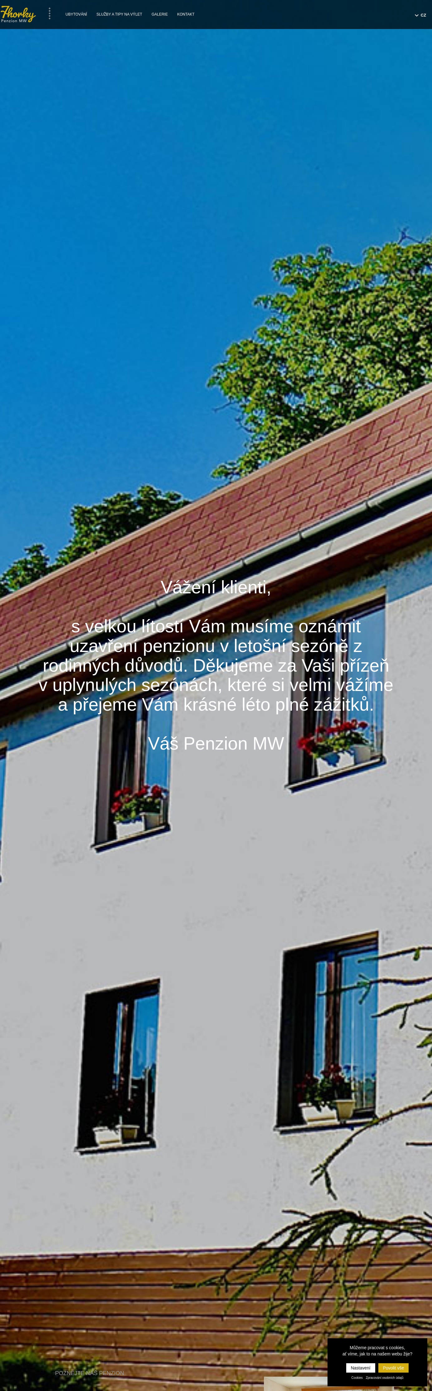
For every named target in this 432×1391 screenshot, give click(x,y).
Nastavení (361, 1367)
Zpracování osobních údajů (385, 1377)
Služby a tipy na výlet (119, 14)
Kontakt (186, 14)
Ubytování (76, 14)
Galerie (160, 14)
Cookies (357, 1377)
